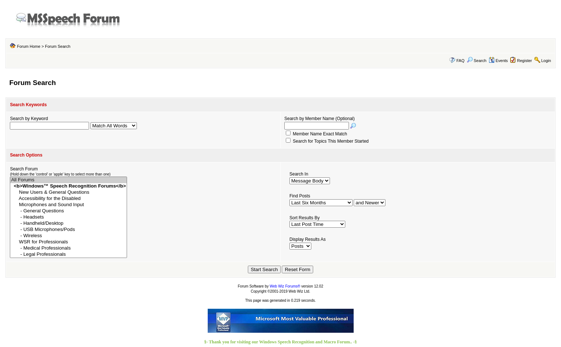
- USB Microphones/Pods (68, 230)
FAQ (460, 60)
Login (546, 60)
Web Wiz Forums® (285, 286)
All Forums (68, 180)
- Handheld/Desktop (68, 223)
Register (524, 60)
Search (477, 60)
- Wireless (68, 236)
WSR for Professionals (68, 242)
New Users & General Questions (68, 192)
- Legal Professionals (68, 254)
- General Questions (68, 211)
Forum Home (28, 46)
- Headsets (68, 217)
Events (498, 60)
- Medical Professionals (68, 248)
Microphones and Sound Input (68, 205)
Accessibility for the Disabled (68, 199)
